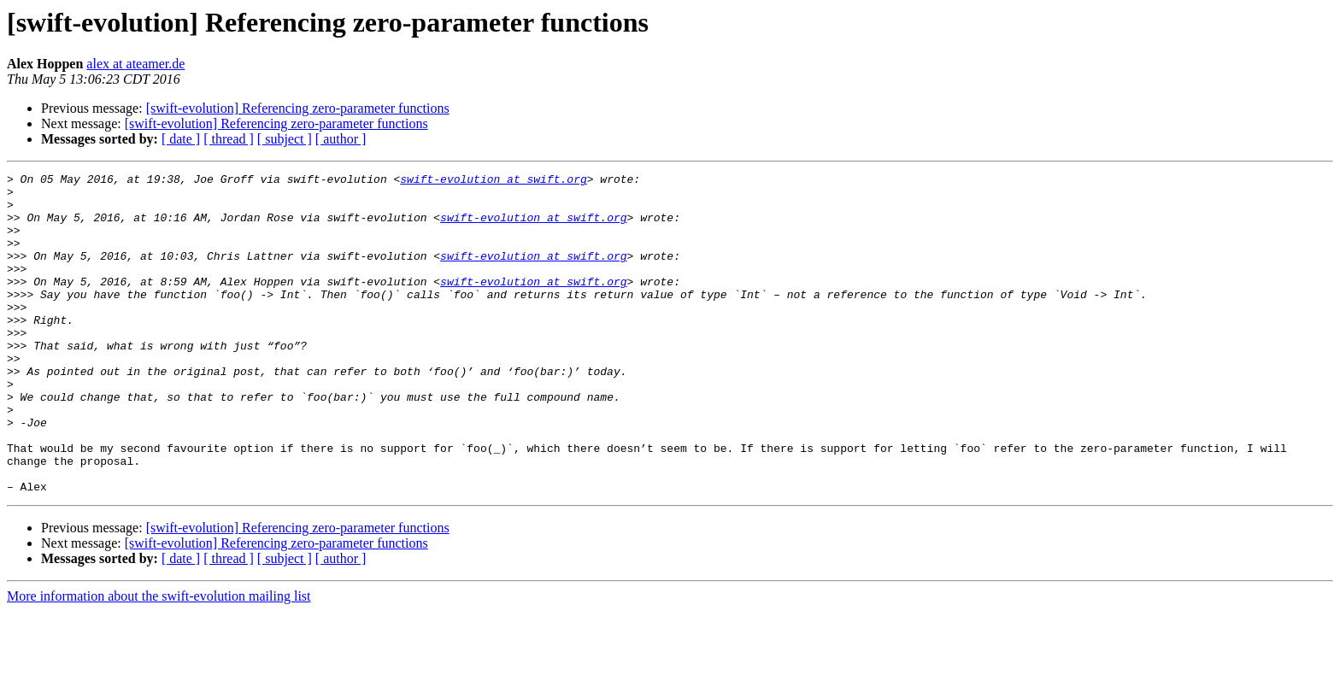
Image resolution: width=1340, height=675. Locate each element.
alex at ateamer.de (135, 63)
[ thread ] (228, 139)
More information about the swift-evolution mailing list (159, 660)
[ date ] (181, 139)
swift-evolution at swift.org (493, 181)
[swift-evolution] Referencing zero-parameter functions (298, 108)
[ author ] (341, 139)
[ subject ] (284, 139)
